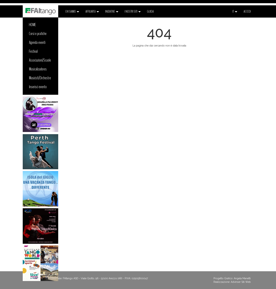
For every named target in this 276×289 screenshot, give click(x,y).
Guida (150, 11)
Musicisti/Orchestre (40, 78)
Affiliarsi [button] (92, 11)
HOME (32, 24)
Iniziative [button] (111, 11)
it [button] (234, 11)
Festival (33, 51)
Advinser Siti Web (241, 281)
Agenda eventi (37, 42)
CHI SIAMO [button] (72, 11)
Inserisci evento (38, 87)
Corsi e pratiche (38, 33)
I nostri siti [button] (133, 11)
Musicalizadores (38, 69)
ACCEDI (247, 11)
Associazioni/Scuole (40, 60)
